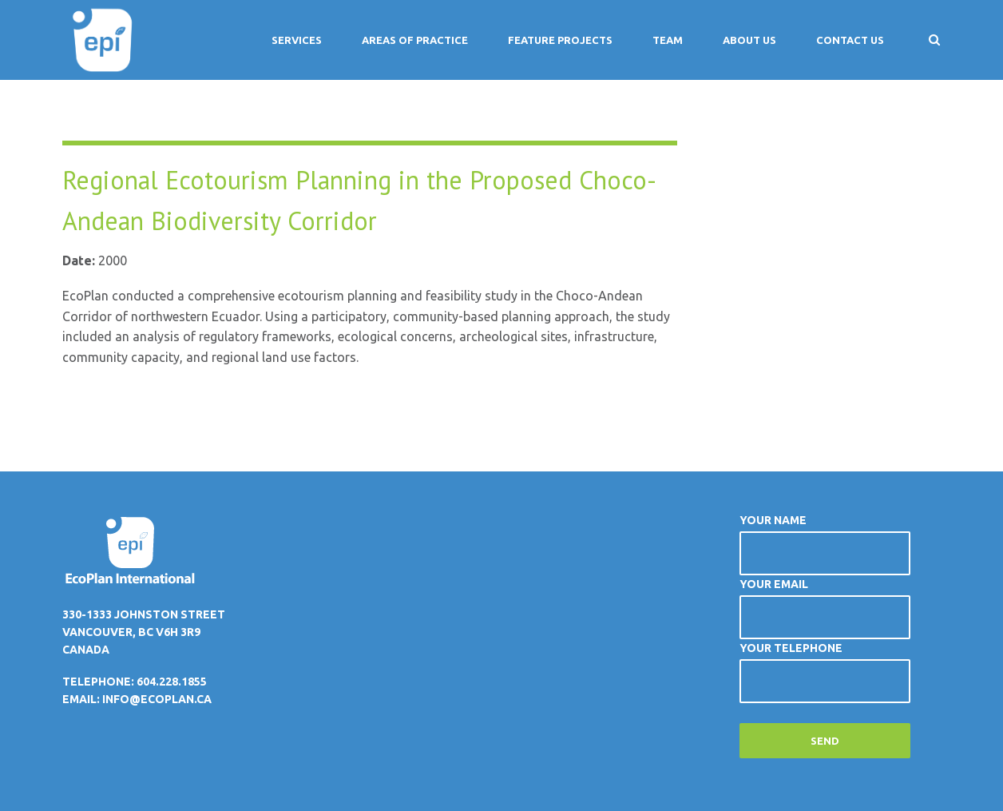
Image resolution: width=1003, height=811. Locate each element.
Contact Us (850, 40)
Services (297, 40)
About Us (749, 40)
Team (667, 40)
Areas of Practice (415, 40)
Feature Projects (560, 40)
